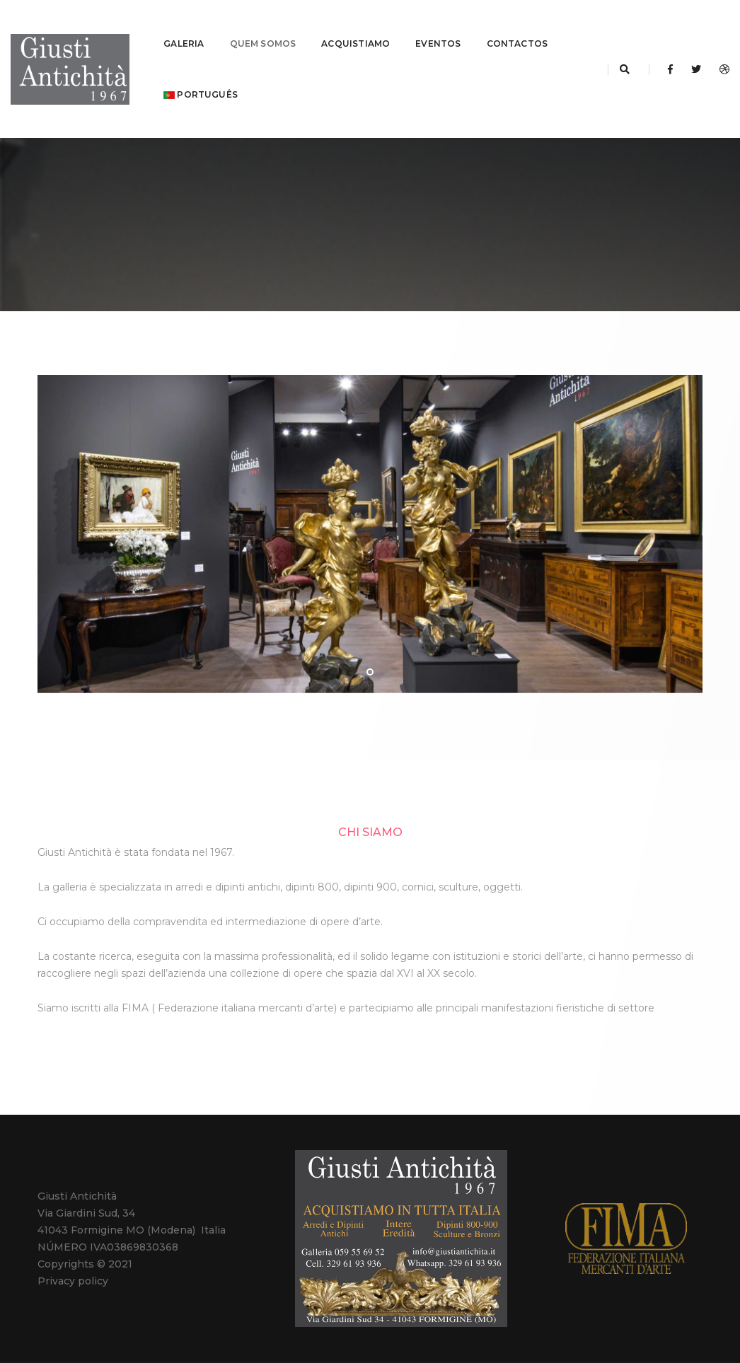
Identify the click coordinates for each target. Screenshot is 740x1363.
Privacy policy (72, 1245)
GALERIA (183, 25)
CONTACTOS (517, 25)
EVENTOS (438, 25)
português (200, 76)
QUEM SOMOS (263, 25)
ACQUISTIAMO (355, 25)
